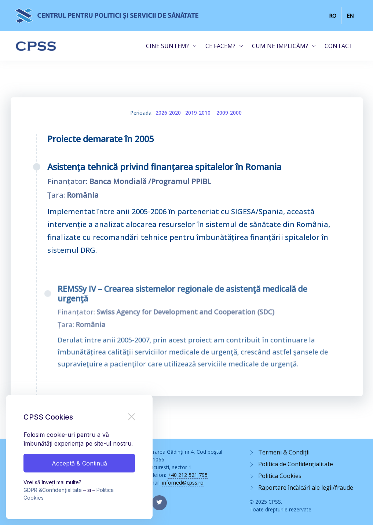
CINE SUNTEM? (167, 46)
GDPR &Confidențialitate (52, 490)
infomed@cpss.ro (183, 482)
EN (350, 15)
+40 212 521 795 (188, 474)
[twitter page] (159, 502)
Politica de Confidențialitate (295, 464)
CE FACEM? (220, 46)
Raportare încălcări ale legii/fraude (305, 487)
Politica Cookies (279, 476)
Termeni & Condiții (284, 452)
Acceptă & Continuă (79, 463)
